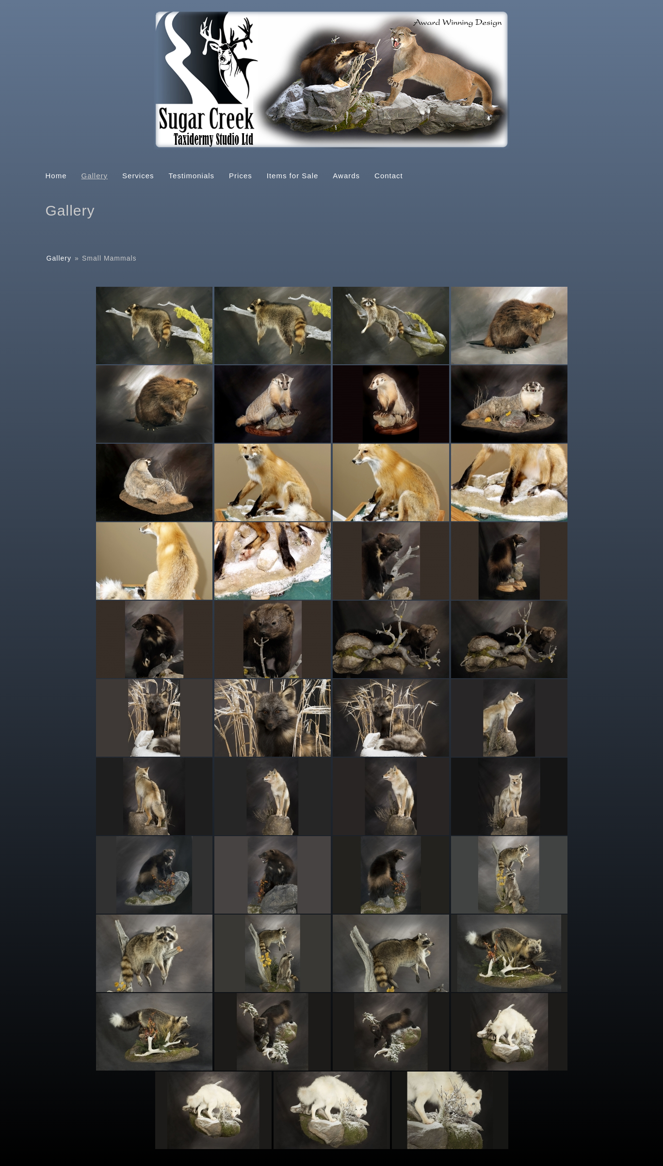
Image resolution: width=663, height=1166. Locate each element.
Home (56, 175)
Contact (388, 175)
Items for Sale (293, 175)
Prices (240, 175)
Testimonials (192, 175)
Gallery (94, 175)
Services (138, 175)
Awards (346, 175)
